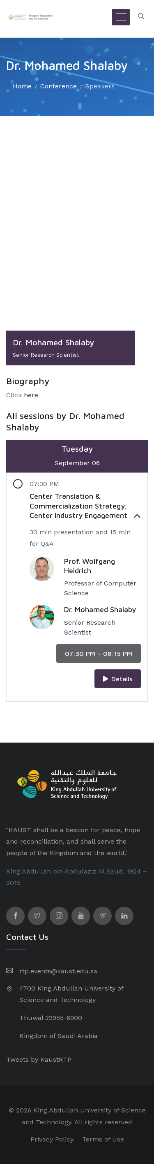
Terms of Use (103, 1139)
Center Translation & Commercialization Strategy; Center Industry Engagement (85, 506)
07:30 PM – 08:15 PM (98, 653)
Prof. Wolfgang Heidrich (89, 566)
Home (22, 86)
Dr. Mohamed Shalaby (100, 609)
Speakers (100, 86)
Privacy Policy (52, 1139)
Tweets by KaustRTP (38, 1059)
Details (117, 678)
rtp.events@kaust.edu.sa (58, 971)
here (31, 395)
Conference (58, 86)
